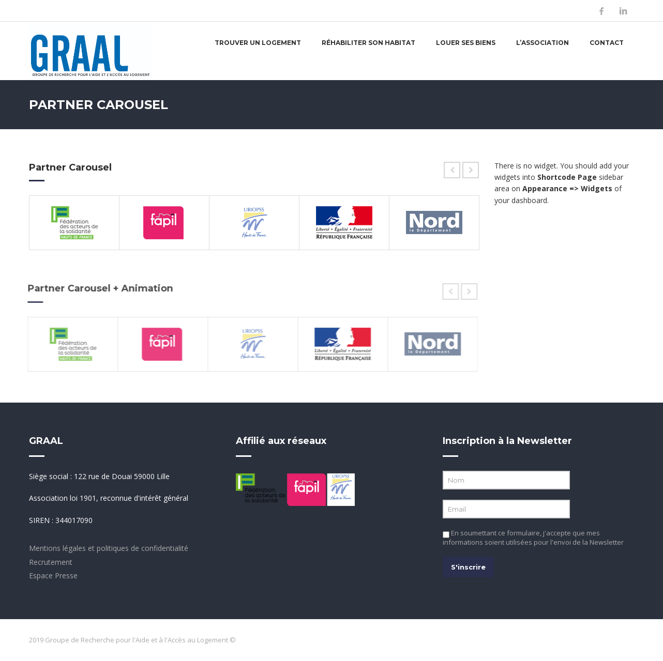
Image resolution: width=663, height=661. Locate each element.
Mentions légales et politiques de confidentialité (108, 548)
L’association (542, 43)
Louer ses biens (465, 43)
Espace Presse (53, 575)
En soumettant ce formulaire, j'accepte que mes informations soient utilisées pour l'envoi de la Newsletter (533, 537)
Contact (607, 43)
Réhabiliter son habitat (368, 43)
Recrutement (50, 562)
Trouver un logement (258, 43)
